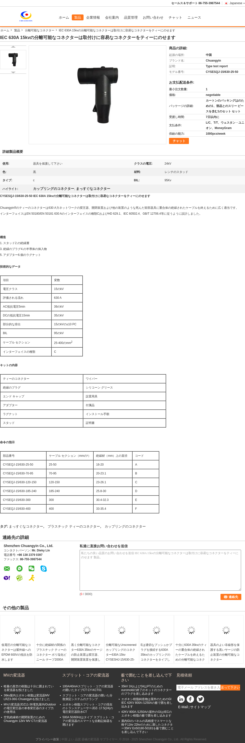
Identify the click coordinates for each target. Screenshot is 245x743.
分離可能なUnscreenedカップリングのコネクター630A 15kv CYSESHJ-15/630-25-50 (121, 654)
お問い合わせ (153, 17)
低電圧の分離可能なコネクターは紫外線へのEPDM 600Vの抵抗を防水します (16, 652)
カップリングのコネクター (125, 526)
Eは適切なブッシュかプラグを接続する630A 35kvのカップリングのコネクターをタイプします (156, 654)
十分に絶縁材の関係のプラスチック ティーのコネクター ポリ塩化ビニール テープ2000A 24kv (51, 654)
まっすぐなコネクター (26, 526)
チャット (175, 17)
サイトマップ (200, 707)
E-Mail (183, 707)
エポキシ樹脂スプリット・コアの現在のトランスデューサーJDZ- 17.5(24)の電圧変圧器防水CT (87, 708)
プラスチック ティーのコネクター (74, 526)
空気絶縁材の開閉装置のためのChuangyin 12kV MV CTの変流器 (25, 719)
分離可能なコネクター (39, 30)
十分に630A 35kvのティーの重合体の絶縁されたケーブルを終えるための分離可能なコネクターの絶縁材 (191, 654)
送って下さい (230, 687)
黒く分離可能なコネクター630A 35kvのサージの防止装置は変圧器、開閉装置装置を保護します (86, 654)
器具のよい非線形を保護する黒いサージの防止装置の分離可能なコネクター (225, 652)
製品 (77, 17)
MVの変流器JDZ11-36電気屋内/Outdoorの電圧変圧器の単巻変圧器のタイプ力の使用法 (30, 708)
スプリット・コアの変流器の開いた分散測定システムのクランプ (87, 697)
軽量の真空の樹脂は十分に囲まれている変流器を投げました (29, 688)
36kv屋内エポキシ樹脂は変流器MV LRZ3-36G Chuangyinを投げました (27, 697)
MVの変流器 (14, 675)
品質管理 (131, 17)
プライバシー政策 (47, 739)
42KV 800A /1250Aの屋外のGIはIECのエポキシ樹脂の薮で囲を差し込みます (146, 713)
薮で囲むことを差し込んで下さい (146, 677)
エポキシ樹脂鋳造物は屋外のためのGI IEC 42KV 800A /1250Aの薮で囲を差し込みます (146, 702)
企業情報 (93, 17)
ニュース (194, 17)
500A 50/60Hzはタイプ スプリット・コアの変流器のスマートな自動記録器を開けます (88, 721)
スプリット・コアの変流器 (85, 675)
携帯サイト (185, 713)
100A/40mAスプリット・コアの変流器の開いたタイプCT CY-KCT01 (87, 688)
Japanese (237, 3)
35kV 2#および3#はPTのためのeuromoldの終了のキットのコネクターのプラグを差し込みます (146, 690)
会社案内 (112, 17)
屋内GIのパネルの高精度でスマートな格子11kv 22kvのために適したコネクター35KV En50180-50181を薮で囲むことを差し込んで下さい (147, 726)
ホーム (64, 17)
